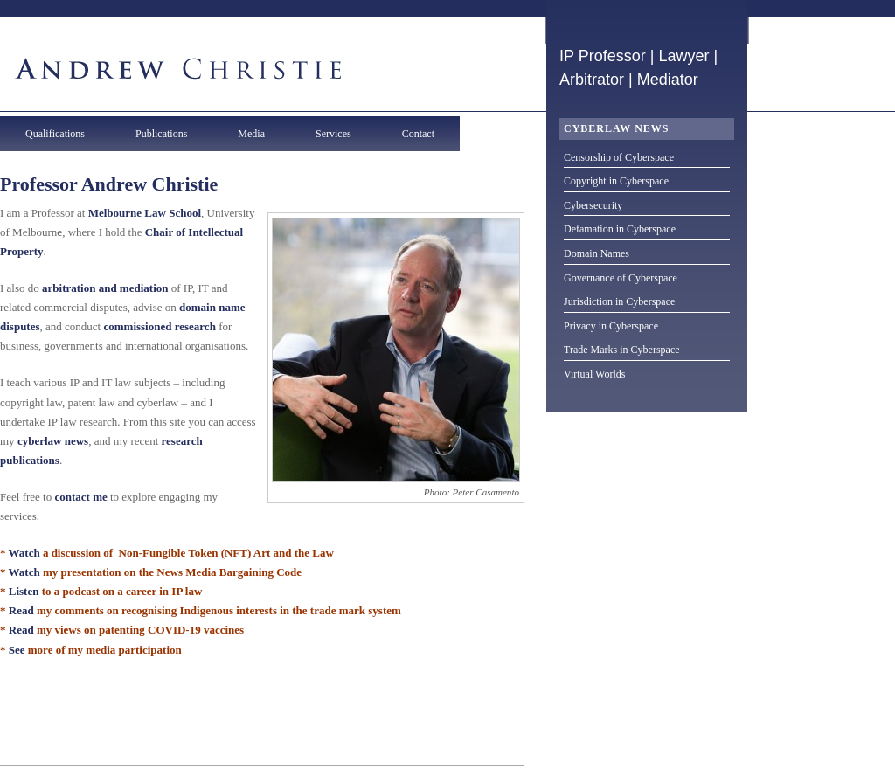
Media (251, 134)
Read (21, 610)
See (17, 649)
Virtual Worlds (594, 374)
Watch (24, 552)
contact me (80, 496)
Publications (161, 134)
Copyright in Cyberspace (616, 181)
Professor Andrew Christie (109, 184)
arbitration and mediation (105, 287)
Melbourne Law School (144, 212)
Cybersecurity (593, 205)
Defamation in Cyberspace (620, 229)
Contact (418, 134)
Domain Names (596, 253)
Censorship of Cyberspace (619, 157)
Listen (24, 591)
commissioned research (159, 326)
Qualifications (55, 134)
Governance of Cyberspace (620, 278)
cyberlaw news (52, 440)
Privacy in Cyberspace (611, 326)
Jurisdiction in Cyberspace (619, 301)
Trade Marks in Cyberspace (622, 349)
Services (333, 134)
